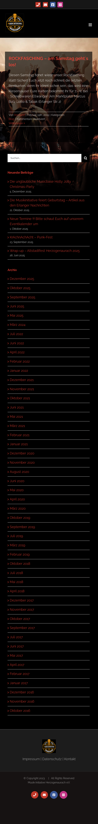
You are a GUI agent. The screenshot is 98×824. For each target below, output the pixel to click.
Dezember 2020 (22, 453)
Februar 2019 (20, 554)
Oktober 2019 (20, 518)
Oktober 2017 (20, 619)
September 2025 (22, 297)
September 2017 (22, 628)
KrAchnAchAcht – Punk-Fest (31, 237)
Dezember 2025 (22, 279)
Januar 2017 (19, 683)
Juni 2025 (17, 306)
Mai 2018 (16, 582)
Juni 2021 (17, 407)
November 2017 (22, 609)
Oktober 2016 (20, 711)
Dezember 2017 (22, 600)
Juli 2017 (16, 637)
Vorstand (19, 114)
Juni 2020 (17, 481)
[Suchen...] (44, 158)
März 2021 (17, 426)
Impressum (31, 759)
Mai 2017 (16, 655)
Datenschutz (52, 759)
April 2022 (17, 352)
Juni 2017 (17, 646)
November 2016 (22, 701)
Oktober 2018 (20, 564)
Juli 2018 (16, 573)
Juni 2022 (17, 343)
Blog (11, 119)
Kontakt (70, 759)
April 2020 (17, 499)
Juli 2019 (16, 536)
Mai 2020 (17, 490)
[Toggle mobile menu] (90, 25)
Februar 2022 (20, 361)
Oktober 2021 (20, 398)
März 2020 (18, 508)
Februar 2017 (20, 674)
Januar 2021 (19, 444)
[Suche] (85, 158)
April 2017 (17, 665)
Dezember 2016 (22, 692)
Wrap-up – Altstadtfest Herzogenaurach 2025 (45, 251)
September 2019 (22, 527)
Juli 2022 (16, 334)
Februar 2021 (19, 435)
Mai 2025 (16, 315)
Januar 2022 (19, 371)
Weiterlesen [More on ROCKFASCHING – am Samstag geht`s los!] (16, 123)
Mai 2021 (16, 416)
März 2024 (17, 325)
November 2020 (22, 462)
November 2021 (22, 389)
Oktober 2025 (20, 288)
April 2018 (17, 591)
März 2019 (17, 545)
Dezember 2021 (22, 380)
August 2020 (19, 472)
